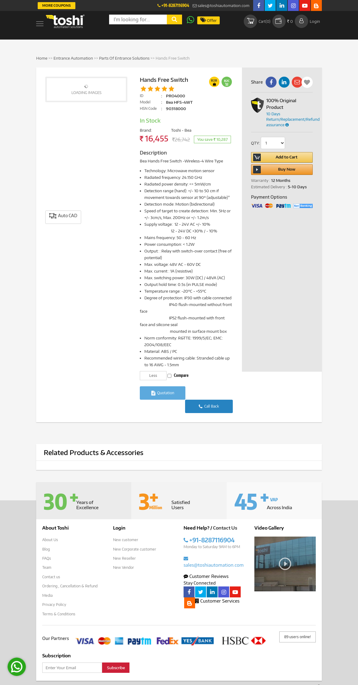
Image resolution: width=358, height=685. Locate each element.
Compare (177, 375)
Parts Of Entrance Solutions (124, 58)
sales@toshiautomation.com (221, 5)
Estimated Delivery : (269, 186)
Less (153, 375)
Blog (46, 535)
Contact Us (225, 514)
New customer (125, 526)
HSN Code (148, 108)
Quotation (162, 393)
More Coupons (56, 5)
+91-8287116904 (173, 5)
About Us (50, 526)
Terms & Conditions (58, 599)
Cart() (256, 21)
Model (145, 102)
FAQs (46, 544)
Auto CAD (63, 216)
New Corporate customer (134, 535)
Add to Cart (275, 157)
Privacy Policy (54, 590)
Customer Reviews (206, 562)
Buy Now (274, 169)
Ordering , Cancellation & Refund (70, 571)
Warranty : (260, 180)
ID (141, 95)
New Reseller (124, 544)
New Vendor (123, 553)
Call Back (210, 393)
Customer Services (217, 587)
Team (46, 553)
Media (47, 581)
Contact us (51, 562)
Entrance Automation (73, 58)
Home (41, 58)
